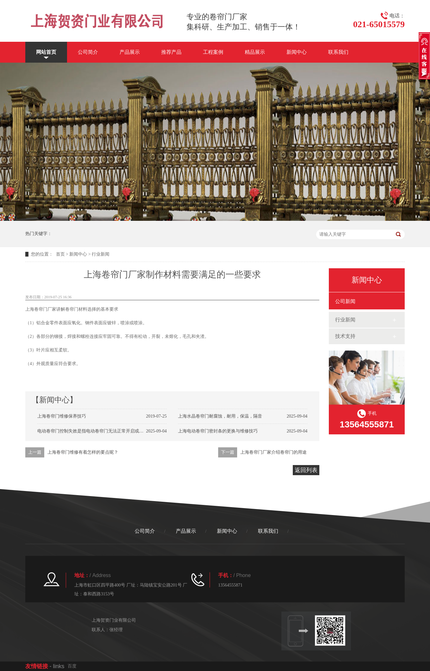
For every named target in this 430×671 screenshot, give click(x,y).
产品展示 (130, 52)
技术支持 (345, 336)
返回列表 (306, 470)
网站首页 (46, 52)
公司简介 (88, 52)
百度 (72, 666)
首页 (60, 254)
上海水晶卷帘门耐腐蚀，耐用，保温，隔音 (220, 416)
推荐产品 (171, 52)
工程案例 (213, 52)
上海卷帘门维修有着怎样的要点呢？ (82, 452)
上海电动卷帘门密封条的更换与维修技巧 (218, 431)
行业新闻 (100, 254)
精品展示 (255, 52)
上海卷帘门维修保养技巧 (61, 416)
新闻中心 (296, 52)
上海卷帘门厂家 (40, 309)
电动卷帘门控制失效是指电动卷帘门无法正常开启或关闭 (92, 431)
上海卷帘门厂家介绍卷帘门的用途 (273, 452)
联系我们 (338, 52)
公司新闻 (345, 301)
